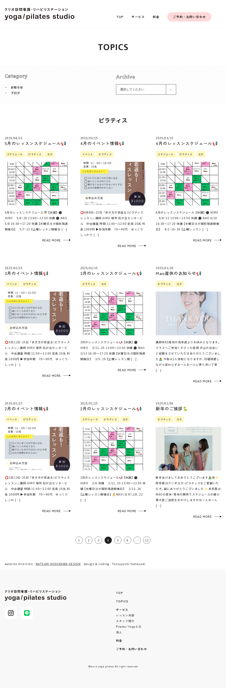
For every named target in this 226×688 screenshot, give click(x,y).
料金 (156, 17)
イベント (87, 154)
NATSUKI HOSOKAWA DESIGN (58, 564)
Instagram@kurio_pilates (221, 16)
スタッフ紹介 (125, 621)
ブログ (15, 93)
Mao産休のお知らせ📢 (179, 273)
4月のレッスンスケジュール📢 (187, 143)
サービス (138, 17)
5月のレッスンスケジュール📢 (36, 143)
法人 (119, 632)
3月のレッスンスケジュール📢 (111, 273)
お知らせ (17, 87)
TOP (120, 17)
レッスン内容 (125, 615)
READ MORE (51, 240)
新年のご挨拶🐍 (172, 408)
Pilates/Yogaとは (129, 626)
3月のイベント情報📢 (26, 273)
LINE (27, 613)
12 (147, 540)
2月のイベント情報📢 (26, 408)
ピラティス (34, 154)
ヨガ (49, 154)
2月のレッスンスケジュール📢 (111, 408)
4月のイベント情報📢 (102, 143)
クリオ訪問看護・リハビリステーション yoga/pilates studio (39, 14)
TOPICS (122, 601)
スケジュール (15, 154)
